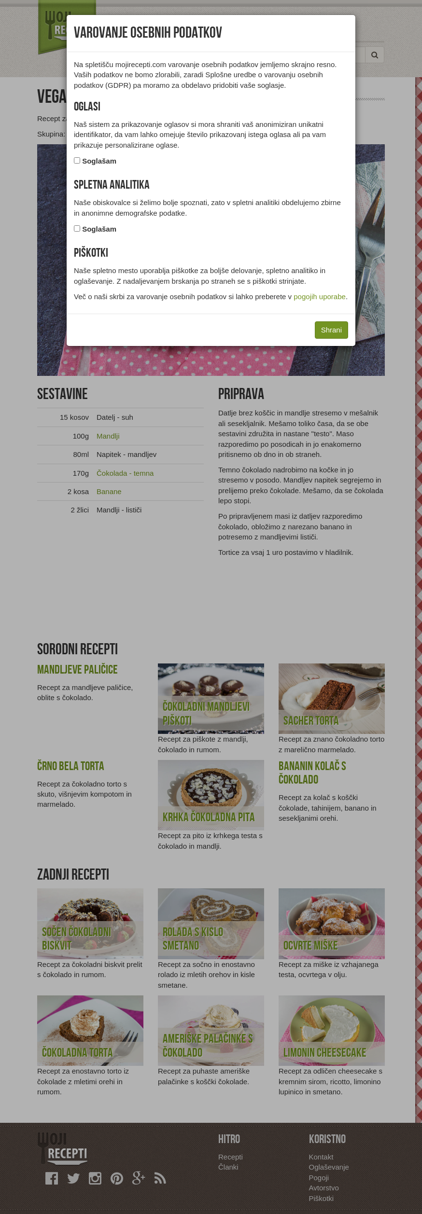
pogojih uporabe (320, 296)
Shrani (331, 330)
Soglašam (99, 161)
